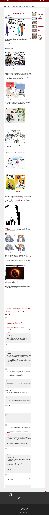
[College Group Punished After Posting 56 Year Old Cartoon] (34, 38)
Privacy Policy (38, 493)
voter (25, 309)
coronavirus (15, 308)
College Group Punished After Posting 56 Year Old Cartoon (41, 38)
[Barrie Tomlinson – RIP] (34, 22)
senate (9, 309)
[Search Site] (44, 0)
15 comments (12, 17)
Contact (23, 0)
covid (17, 308)
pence (7, 309)
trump (23, 309)
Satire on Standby (40, 14)
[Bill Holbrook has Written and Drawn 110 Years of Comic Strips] (34, 26)
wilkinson (27, 309)
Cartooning (23, 6)
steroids (11, 309)
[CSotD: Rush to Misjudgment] (34, 19)
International (32, 6)
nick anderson (27, 308)
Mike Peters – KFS (18, 191)
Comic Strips (13, 6)
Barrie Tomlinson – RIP (41, 22)
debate (19, 308)
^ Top (46, 491)
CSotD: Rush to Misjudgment (40, 18)
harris (22, 308)
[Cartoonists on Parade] (34, 34)
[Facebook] (36, 0)
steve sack (16, 309)
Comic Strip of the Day (15, 11)
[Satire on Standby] (34, 15)
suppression (19, 309)
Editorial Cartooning (18, 6)
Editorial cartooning (21, 11)
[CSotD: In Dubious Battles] (34, 30)
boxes (10, 308)
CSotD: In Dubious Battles (40, 30)
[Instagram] (43, 0)
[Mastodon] (40, 0)
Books (29, 6)
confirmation (12, 308)
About (19, 0)
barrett (8, 308)
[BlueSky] (39, 0)
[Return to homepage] (11, 497)
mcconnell (24, 308)
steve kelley (13, 309)
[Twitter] (38, 0)
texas (22, 309)
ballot (6, 308)
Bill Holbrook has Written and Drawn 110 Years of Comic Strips (41, 26)
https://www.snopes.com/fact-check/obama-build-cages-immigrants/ (15, 327)
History (26, 6)
